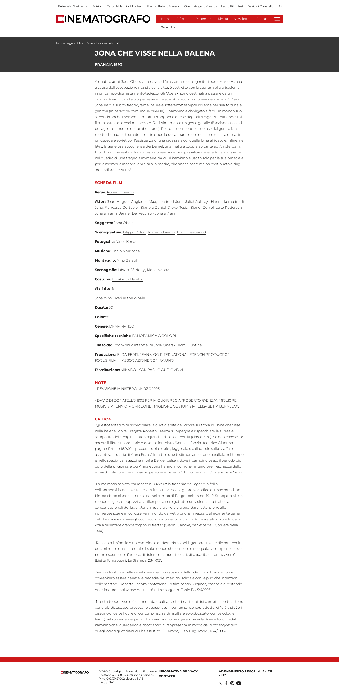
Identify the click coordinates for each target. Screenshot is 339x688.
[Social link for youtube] (238, 683)
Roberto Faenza (120, 192)
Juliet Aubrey (196, 201)
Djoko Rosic (177, 207)
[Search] (281, 7)
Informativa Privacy (178, 671)
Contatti (167, 676)
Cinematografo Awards (200, 6)
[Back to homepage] (75, 672)
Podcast (262, 18)
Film (80, 43)
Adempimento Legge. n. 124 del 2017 (246, 673)
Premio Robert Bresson (163, 6)
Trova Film (169, 27)
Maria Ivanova (159, 270)
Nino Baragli (127, 260)
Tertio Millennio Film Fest (125, 6)
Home (166, 18)
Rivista (223, 18)
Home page (64, 43)
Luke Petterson (228, 207)
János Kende (126, 241)
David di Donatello (260, 6)
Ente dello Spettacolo (73, 6)
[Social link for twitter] (220, 683)
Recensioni (203, 18)
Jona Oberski (125, 222)
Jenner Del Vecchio (135, 213)
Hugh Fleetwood (191, 232)
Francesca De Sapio (121, 207)
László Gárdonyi (131, 270)
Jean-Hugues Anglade (126, 201)
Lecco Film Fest (232, 6)
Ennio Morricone (126, 251)
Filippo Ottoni (134, 232)
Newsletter (242, 18)
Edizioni (97, 6)
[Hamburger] (277, 19)
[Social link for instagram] (232, 683)
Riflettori (183, 18)
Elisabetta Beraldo (127, 279)
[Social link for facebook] (226, 683)
